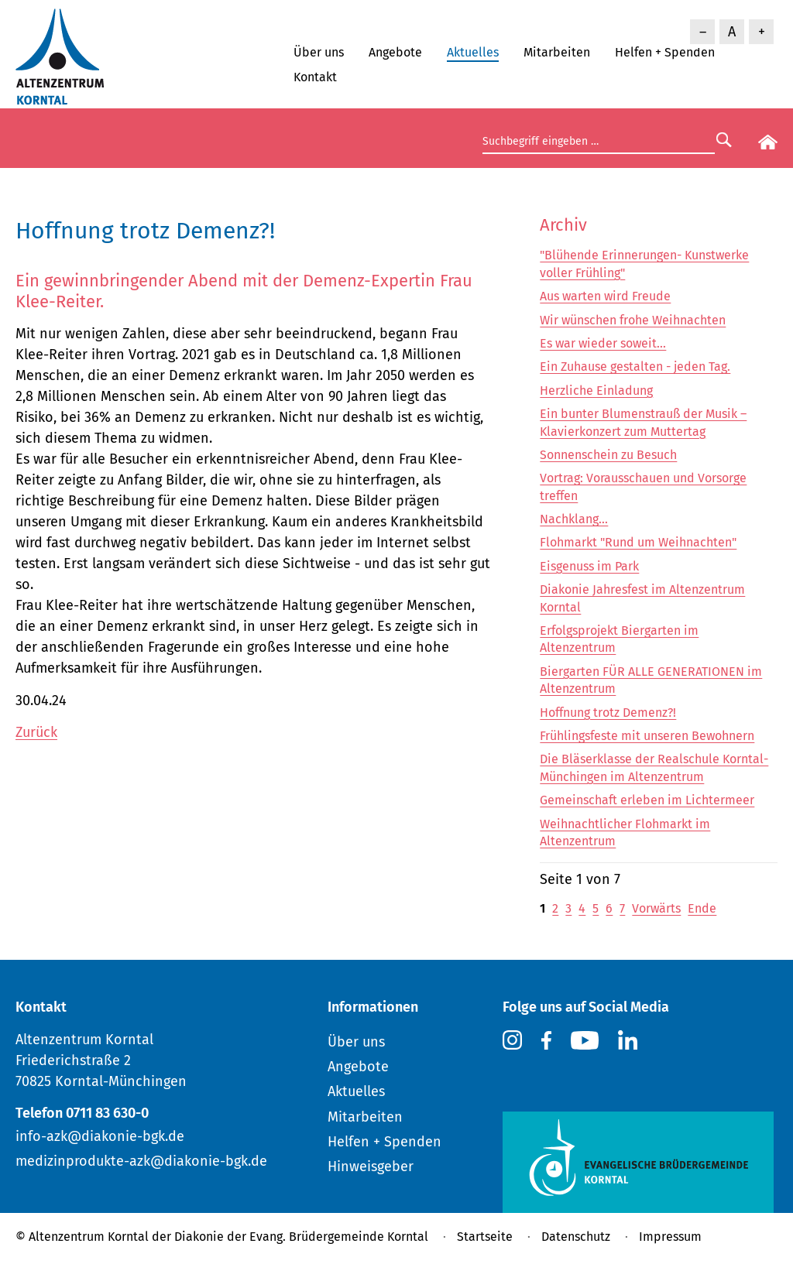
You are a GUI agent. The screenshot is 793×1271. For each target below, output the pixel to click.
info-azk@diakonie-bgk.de (99, 1136)
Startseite (485, 1236)
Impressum (670, 1236)
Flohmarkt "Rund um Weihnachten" (638, 542)
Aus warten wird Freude (605, 296)
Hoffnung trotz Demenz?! (608, 712)
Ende (702, 908)
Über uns (319, 52)
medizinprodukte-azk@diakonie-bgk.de (141, 1161)
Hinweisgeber (371, 1166)
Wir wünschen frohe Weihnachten (633, 320)
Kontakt (315, 77)
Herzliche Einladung (596, 390)
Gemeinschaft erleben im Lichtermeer (647, 800)
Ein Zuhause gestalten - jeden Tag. (635, 366)
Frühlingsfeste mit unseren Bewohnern (647, 735)
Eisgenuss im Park (589, 566)
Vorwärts (656, 908)
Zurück (36, 732)
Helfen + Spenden (665, 52)
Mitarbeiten (557, 52)
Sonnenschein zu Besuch (608, 454)
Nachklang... (574, 519)
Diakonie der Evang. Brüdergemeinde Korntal (301, 1236)
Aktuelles (473, 52)
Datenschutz (575, 1236)
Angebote (395, 52)
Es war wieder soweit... (603, 343)
